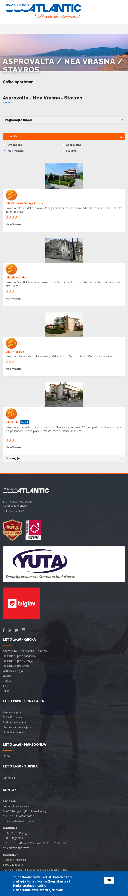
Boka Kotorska (12, 717)
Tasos (7, 680)
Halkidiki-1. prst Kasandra (19, 656)
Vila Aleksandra (16, 277)
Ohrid (6, 756)
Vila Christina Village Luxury (24, 203)
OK (109, 880)
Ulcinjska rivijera (13, 732)
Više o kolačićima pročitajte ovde (38, 890)
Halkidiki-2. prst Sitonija (18, 661)
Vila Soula (12, 422)
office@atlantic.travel (16, 848)
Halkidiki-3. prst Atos (16, 665)
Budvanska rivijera (14, 722)
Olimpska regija (13, 671)
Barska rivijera (12, 712)
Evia (5, 685)
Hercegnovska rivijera (17, 727)
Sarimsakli (9, 777)
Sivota (7, 675)
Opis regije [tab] (64, 458)
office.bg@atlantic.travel (18, 821)
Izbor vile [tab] (64, 136)
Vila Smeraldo (15, 351)
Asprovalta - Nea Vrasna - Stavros (25, 651)
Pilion (6, 690)
